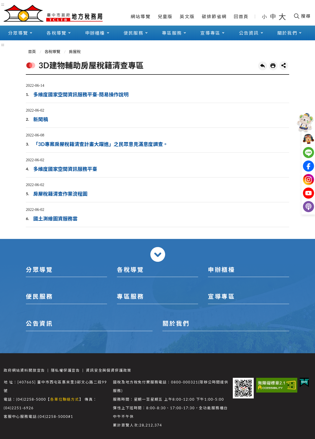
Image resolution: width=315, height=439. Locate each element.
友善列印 (273, 65)
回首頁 (241, 16)
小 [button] (265, 16)
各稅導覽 (56, 33)
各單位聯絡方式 (64, 399)
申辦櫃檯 (95, 33)
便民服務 (133, 33)
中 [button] (273, 16)
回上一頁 (262, 65)
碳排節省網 (214, 16)
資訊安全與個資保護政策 (108, 370)
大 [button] (282, 16)
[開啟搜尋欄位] (302, 16)
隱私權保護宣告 (65, 370)
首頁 (32, 51)
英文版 (187, 16)
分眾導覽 (18, 33)
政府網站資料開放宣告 (24, 370)
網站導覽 (141, 16)
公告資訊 (249, 33)
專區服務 (172, 33)
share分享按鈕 (283, 65)
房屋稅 (75, 51)
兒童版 (165, 16)
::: (2, 4)
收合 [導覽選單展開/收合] (157, 254)
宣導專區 (210, 33)
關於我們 (287, 33)
